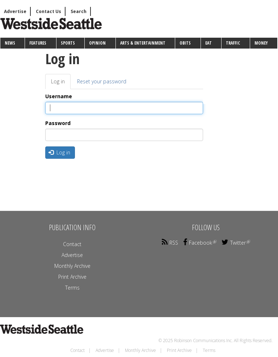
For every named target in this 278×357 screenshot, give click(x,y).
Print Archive (72, 276)
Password (58, 123)
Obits (185, 43)
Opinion (97, 43)
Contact (72, 244)
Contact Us (48, 11)
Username (58, 96)
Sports (68, 43)
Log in (61, 83)
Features (37, 43)
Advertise (15, 11)
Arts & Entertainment (142, 43)
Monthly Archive (72, 265)
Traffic (233, 43)
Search (79, 11)
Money (261, 43)
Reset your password (101, 81)
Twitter (236, 242)
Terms (72, 287)
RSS (170, 242)
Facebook (199, 242)
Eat (208, 43)
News (10, 43)
